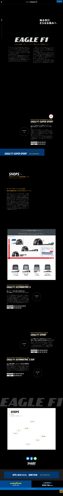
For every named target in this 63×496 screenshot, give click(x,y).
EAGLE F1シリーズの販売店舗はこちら (21, 181)
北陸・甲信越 (27, 435)
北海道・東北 (33, 428)
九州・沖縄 (28, 451)
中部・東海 (38, 447)
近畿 (19, 437)
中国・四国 (15, 440)
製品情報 (39, 131)
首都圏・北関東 (44, 443)
